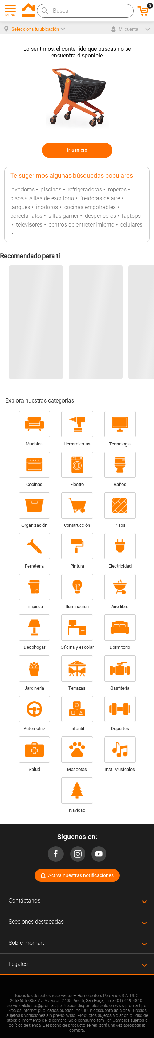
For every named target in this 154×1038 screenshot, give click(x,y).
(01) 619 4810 (128, 1000)
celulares (131, 225)
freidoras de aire (100, 198)
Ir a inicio (77, 150)
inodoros (47, 207)
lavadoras (22, 189)
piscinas (51, 189)
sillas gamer (63, 216)
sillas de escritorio (51, 198)
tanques (20, 207)
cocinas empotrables (90, 207)
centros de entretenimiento (81, 225)
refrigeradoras (85, 189)
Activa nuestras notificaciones (81, 875)
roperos (117, 189)
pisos (17, 198)
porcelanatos (26, 216)
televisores (29, 225)
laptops (131, 216)
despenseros (100, 216)
